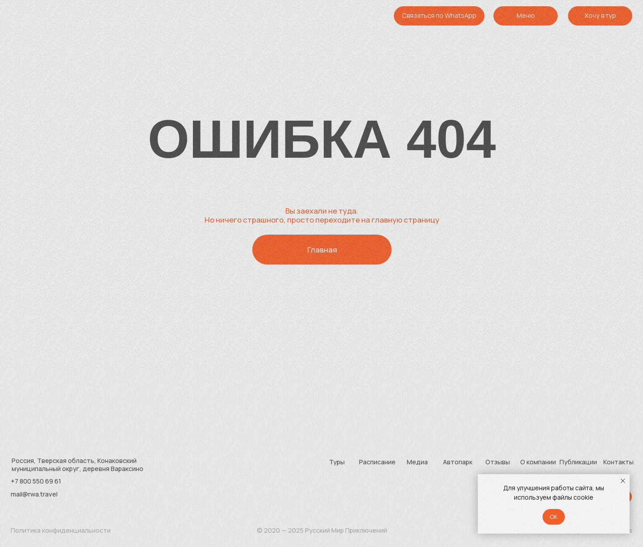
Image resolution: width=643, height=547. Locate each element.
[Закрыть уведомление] (622, 480)
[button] (600, 15)
